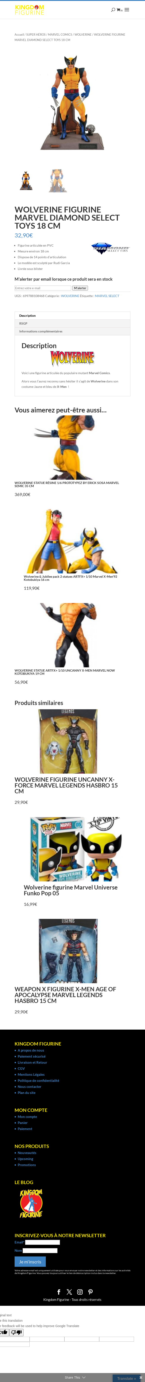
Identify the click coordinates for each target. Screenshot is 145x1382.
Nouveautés (27, 1153)
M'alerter (80, 288)
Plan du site (26, 1093)
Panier (23, 1123)
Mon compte (27, 1117)
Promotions (27, 1165)
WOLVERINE (83, 34)
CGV (21, 1068)
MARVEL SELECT (107, 296)
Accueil (19, 34)
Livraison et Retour (32, 1062)
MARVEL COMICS (60, 34)
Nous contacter (29, 1087)
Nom (18, 1250)
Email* (19, 1242)
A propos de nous (31, 1050)
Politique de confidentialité (38, 1080)
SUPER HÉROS (36, 34)
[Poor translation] (16, 1332)
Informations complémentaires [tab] (40, 331)
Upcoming (25, 1159)
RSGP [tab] (23, 323)
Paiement (25, 1129)
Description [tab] (27, 315)
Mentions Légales (31, 1074)
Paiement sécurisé (32, 1056)
